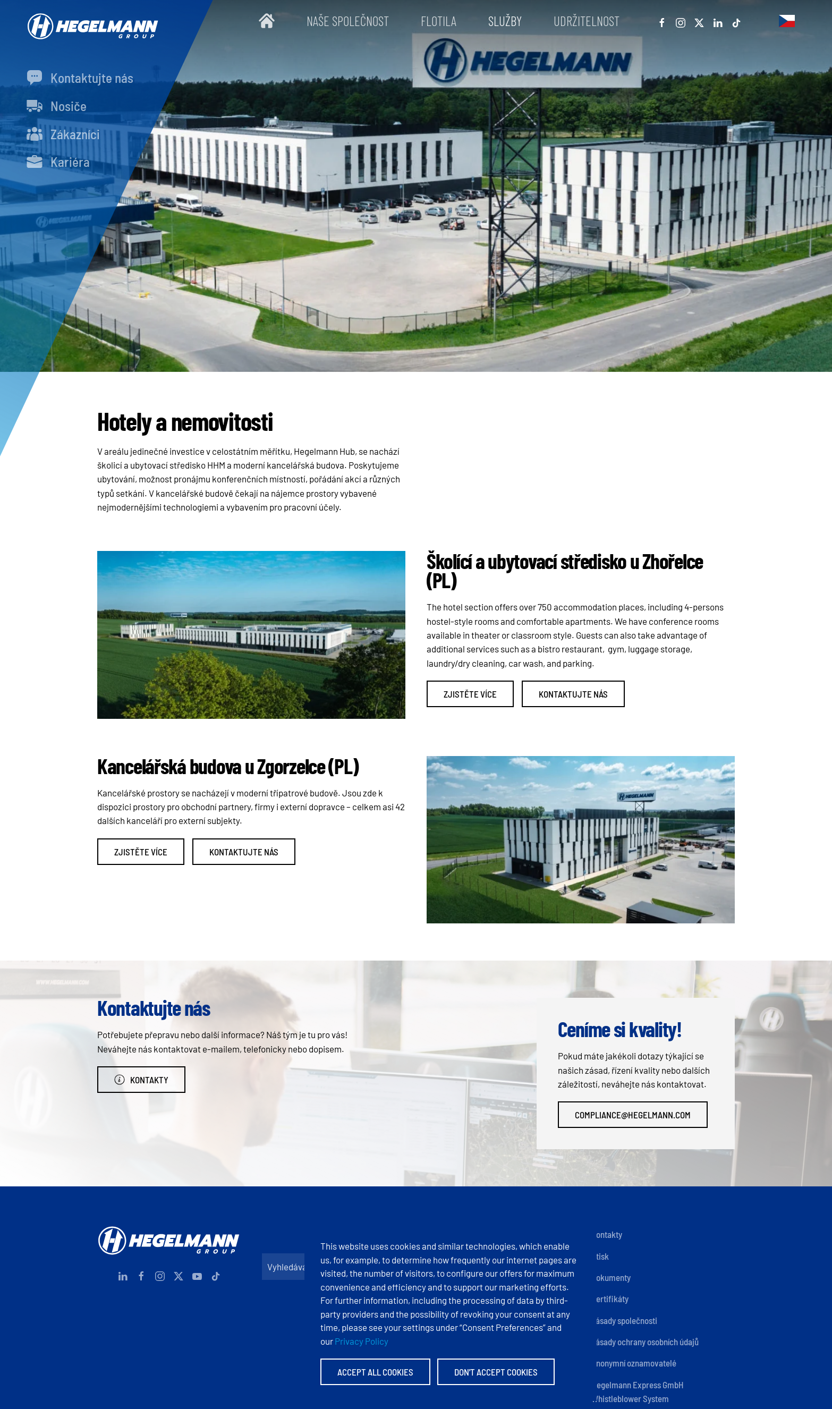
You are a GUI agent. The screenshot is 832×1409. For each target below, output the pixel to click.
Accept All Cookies (375, 1371)
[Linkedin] (717, 21)
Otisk (600, 1256)
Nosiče (57, 106)
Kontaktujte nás (80, 78)
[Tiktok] (736, 21)
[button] (787, 20)
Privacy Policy (361, 1341)
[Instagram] (680, 21)
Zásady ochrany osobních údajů (645, 1341)
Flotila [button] (438, 21)
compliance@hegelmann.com (633, 1114)
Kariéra (58, 161)
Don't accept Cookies (496, 1371)
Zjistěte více (470, 694)
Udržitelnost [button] (586, 21)
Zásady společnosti (624, 1320)
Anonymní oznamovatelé (633, 1362)
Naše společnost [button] (348, 21)
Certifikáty (610, 1298)
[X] (699, 21)
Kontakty (141, 1079)
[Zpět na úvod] (90, 21)
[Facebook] (662, 21)
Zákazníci (63, 134)
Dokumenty (611, 1277)
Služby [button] (505, 21)
